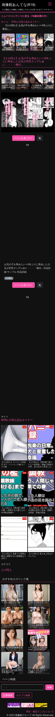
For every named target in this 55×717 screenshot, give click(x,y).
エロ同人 (8, 278)
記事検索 (7, 695)
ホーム (4, 21)
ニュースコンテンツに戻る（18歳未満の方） (24, 16)
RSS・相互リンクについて (40, 711)
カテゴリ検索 (23, 695)
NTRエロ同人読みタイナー (25, 21)
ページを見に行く (23, 138)
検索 (49, 687)
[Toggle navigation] (49, 4)
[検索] (22, 687)
